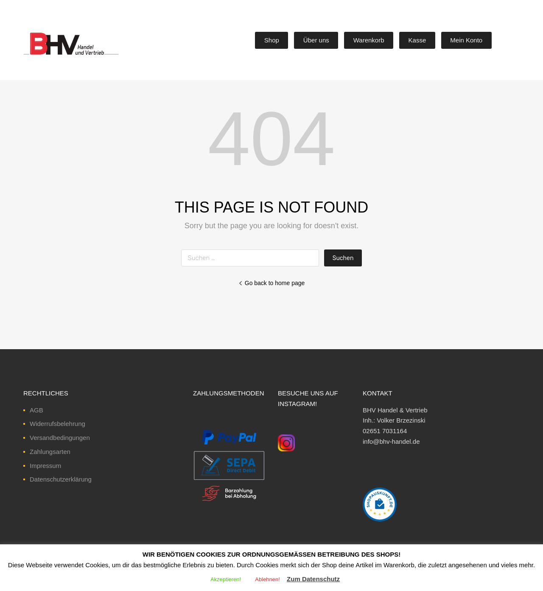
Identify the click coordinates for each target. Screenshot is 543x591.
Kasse (417, 40)
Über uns (316, 40)
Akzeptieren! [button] (225, 579)
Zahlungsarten (50, 451)
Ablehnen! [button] (267, 579)
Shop (271, 40)
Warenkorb (368, 40)
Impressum (45, 465)
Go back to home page (271, 283)
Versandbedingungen (60, 437)
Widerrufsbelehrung (57, 423)
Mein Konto (466, 40)
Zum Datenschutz (313, 579)
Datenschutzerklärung (61, 479)
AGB (36, 410)
